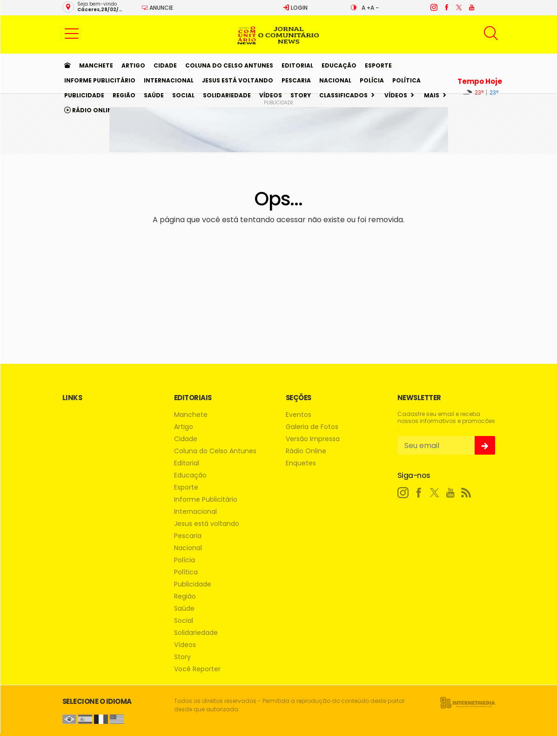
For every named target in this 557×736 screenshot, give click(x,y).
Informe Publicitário (99, 80)
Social (183, 95)
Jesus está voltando (237, 80)
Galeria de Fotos (312, 427)
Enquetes (301, 463)
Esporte (378, 65)
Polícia (372, 80)
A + (366, 8)
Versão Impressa (313, 439)
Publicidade (84, 95)
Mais (431, 95)
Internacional (169, 80)
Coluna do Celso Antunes (229, 65)
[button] (71, 33)
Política (406, 80)
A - (374, 8)
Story (300, 95)
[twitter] (459, 7)
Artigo (133, 65)
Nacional (335, 80)
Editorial (297, 65)
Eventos (298, 415)
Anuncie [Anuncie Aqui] (157, 8)
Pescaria (296, 80)
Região (124, 95)
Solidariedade (227, 95)
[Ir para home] (67, 65)
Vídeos (270, 95)
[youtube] (471, 7)
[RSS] (466, 492)
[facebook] (446, 7)
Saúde (154, 95)
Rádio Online (89, 110)
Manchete (96, 65)
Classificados (343, 95)
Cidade (165, 65)
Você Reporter (197, 669)
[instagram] (433, 7)
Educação (339, 65)
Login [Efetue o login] (295, 8)
